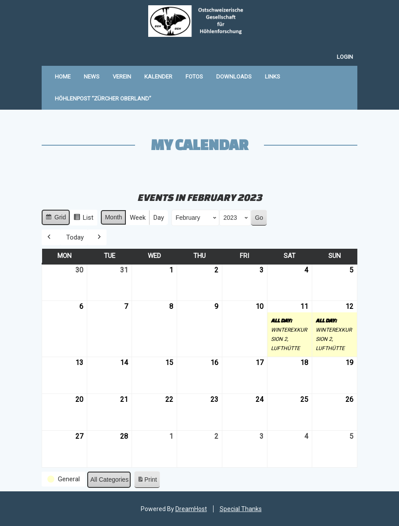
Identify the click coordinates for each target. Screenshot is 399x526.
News (92, 76)
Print (147, 481)
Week (138, 218)
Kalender (158, 76)
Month (113, 217)
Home (63, 76)
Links (272, 76)
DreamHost (191, 508)
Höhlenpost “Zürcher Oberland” (103, 98)
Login (345, 57)
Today (75, 237)
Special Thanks (241, 508)
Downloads (234, 76)
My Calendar (199, 144)
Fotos (194, 76)
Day (158, 218)
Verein (122, 76)
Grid (55, 218)
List (83, 218)
